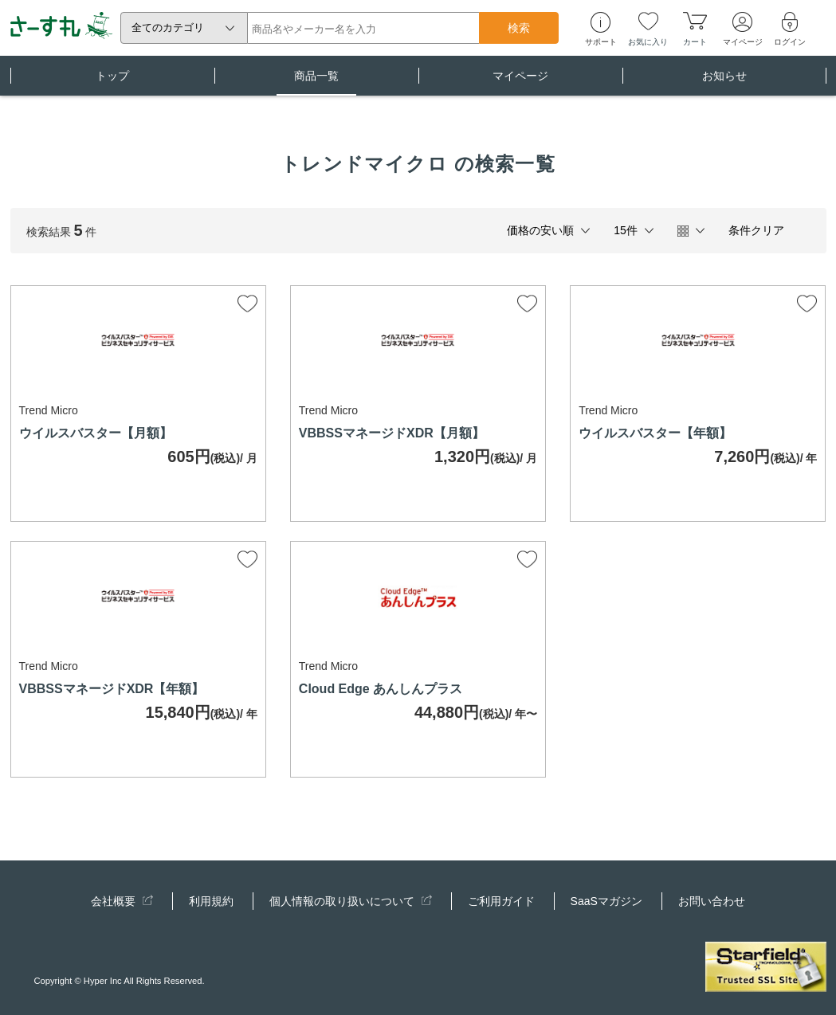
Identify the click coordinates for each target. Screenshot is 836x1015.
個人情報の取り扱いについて (350, 901)
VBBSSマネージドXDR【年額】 (112, 689)
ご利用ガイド (501, 901)
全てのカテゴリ (167, 27)
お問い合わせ (711, 901)
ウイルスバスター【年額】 (655, 433)
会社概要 (122, 901)
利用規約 (211, 901)
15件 (626, 230)
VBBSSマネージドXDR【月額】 (392, 433)
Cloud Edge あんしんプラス (380, 689)
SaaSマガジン (606, 901)
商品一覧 (316, 82)
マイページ (520, 82)
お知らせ (724, 82)
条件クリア (756, 230)
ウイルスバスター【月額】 (95, 433)
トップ (112, 82)
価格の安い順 (540, 230)
